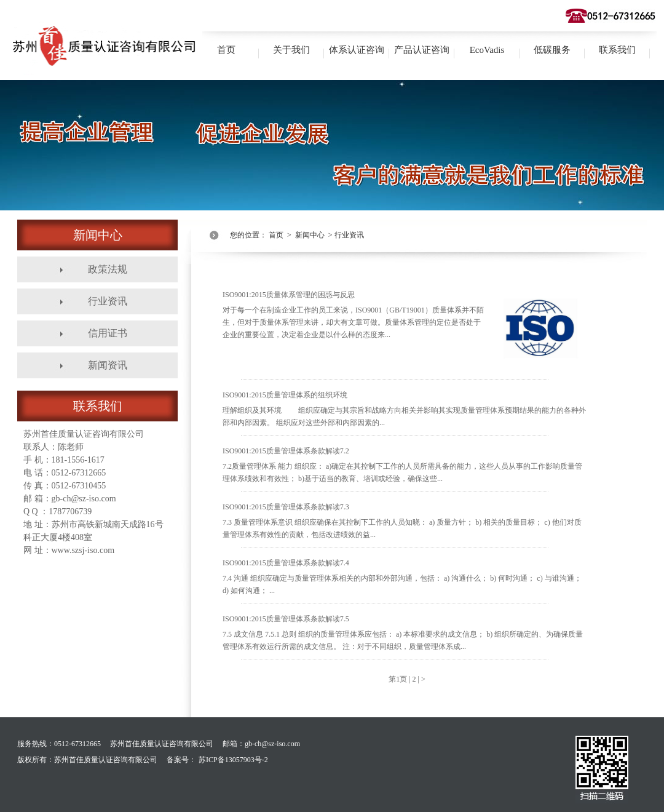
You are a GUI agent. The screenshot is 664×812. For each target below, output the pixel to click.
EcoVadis (487, 50)
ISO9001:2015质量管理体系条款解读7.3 (402, 521)
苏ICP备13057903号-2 (233, 759)
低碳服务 (552, 50)
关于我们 (291, 50)
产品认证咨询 (421, 50)
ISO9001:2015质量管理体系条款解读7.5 (403, 633)
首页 (226, 50)
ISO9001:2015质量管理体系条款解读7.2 (402, 465)
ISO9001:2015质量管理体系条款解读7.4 (402, 577)
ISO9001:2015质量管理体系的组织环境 (404, 409)
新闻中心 (310, 235)
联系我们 (617, 50)
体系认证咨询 (356, 50)
